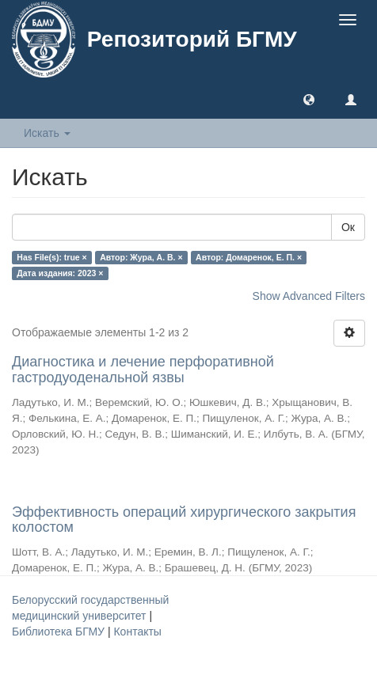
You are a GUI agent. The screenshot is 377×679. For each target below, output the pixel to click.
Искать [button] (47, 133)
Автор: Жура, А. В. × (141, 257)
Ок (348, 227)
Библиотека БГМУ (60, 631)
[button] (309, 98)
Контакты (137, 631)
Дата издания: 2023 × (60, 273)
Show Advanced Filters (309, 296)
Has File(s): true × (51, 257)
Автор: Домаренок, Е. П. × (249, 257)
